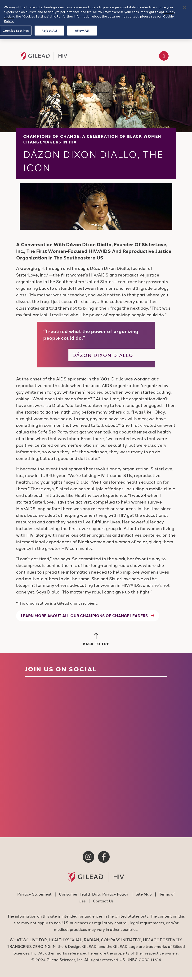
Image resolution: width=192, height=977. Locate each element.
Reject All (49, 30)
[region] (96, 19)
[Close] (184, 7)
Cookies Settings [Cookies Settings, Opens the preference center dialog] (16, 30)
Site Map (144, 894)
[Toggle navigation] (164, 56)
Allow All (82, 30)
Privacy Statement (34, 894)
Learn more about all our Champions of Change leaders (84, 615)
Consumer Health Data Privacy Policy (93, 894)
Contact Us (103, 900)
